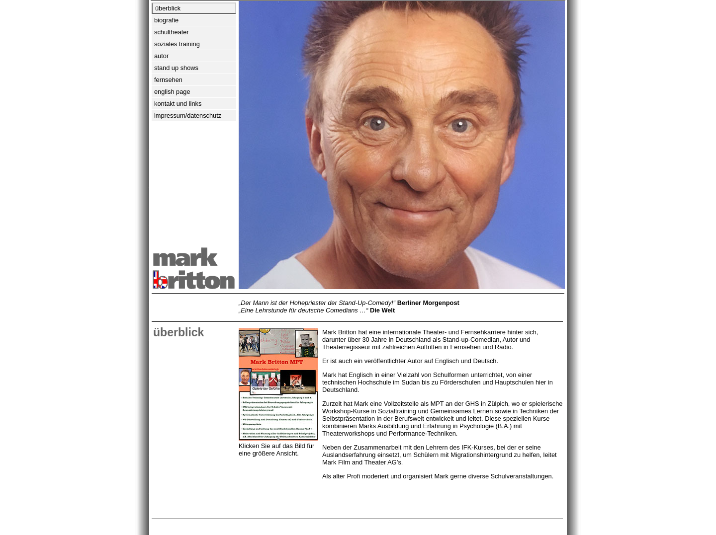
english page (172, 91)
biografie (166, 20)
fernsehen (168, 79)
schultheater (171, 32)
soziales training (177, 44)
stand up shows (176, 68)
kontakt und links (177, 103)
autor (161, 56)
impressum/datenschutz (187, 115)
